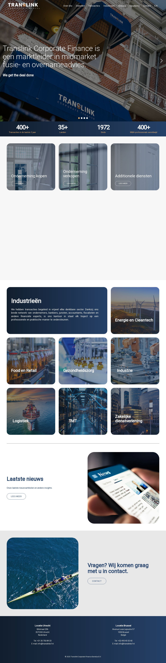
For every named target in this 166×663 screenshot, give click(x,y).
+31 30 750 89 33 (44, 641)
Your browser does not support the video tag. (83, 238)
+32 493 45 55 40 (125, 641)
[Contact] (97, 581)
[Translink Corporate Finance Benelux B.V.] (23, 6)
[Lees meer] (16, 496)
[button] (4, 60)
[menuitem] (68, 6)
